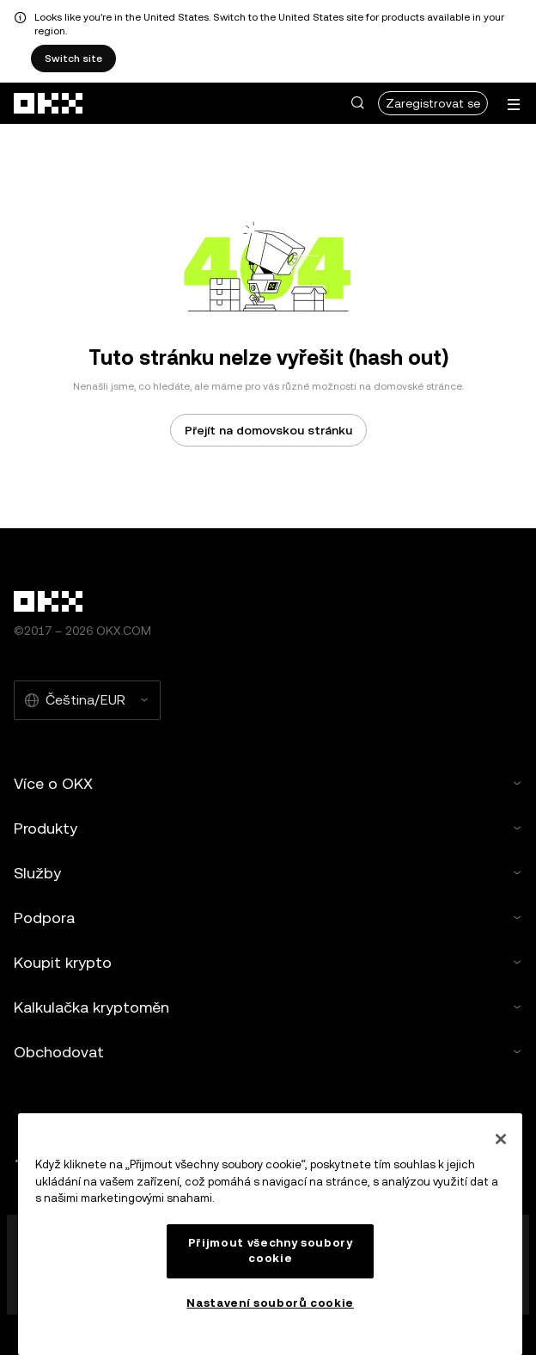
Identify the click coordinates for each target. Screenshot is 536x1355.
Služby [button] (268, 873)
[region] (270, 1234)
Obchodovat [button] (268, 1052)
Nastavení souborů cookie (270, 1302)
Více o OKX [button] (268, 783)
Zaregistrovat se (433, 103)
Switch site (73, 58)
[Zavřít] (501, 1139)
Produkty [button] (268, 828)
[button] (357, 103)
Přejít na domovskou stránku (268, 430)
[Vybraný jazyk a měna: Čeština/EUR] (87, 700)
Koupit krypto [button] (268, 962)
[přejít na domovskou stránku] (49, 103)
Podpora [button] (268, 917)
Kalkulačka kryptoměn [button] (268, 1007)
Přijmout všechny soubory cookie (270, 1250)
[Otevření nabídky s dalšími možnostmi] (513, 104)
